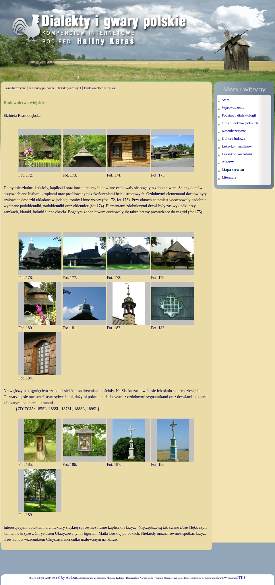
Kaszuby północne (42, 88)
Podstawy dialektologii (239, 115)
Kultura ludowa (233, 138)
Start (225, 100)
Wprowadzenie (233, 107)
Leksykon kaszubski (237, 154)
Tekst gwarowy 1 (69, 88)
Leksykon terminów (237, 146)
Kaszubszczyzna (15, 88)
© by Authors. (68, 577)
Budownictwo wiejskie (100, 88)
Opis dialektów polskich (240, 123)
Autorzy (228, 162)
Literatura (229, 177)
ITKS (241, 577)
